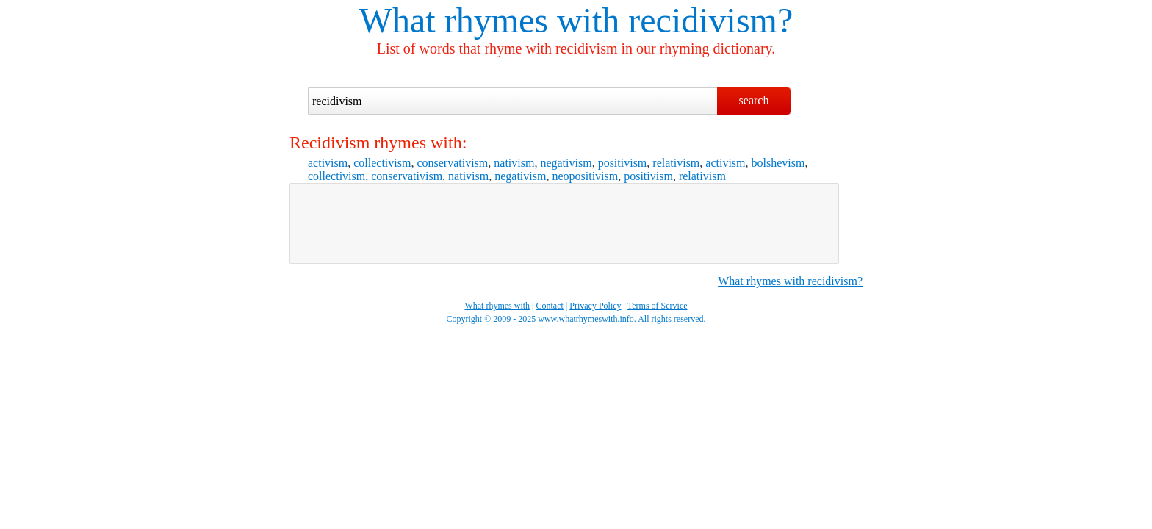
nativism (514, 162)
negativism (565, 162)
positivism (622, 162)
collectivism (382, 162)
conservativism (452, 162)
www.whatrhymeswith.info (586, 319)
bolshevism (778, 162)
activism (328, 162)
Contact (550, 306)
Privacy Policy (595, 306)
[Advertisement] (564, 223)
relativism (675, 162)
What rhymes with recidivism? (790, 281)
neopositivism (585, 176)
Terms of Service (657, 306)
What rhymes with (489, 20)
